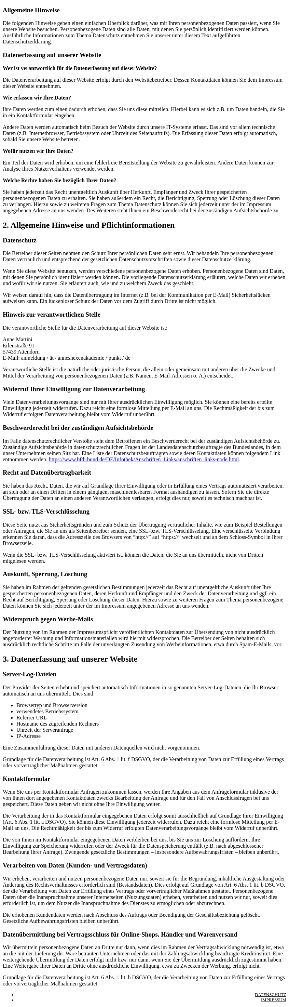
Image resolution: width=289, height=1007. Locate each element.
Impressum (273, 999)
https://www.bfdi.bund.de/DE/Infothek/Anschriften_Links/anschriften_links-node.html (144, 459)
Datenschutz (270, 994)
